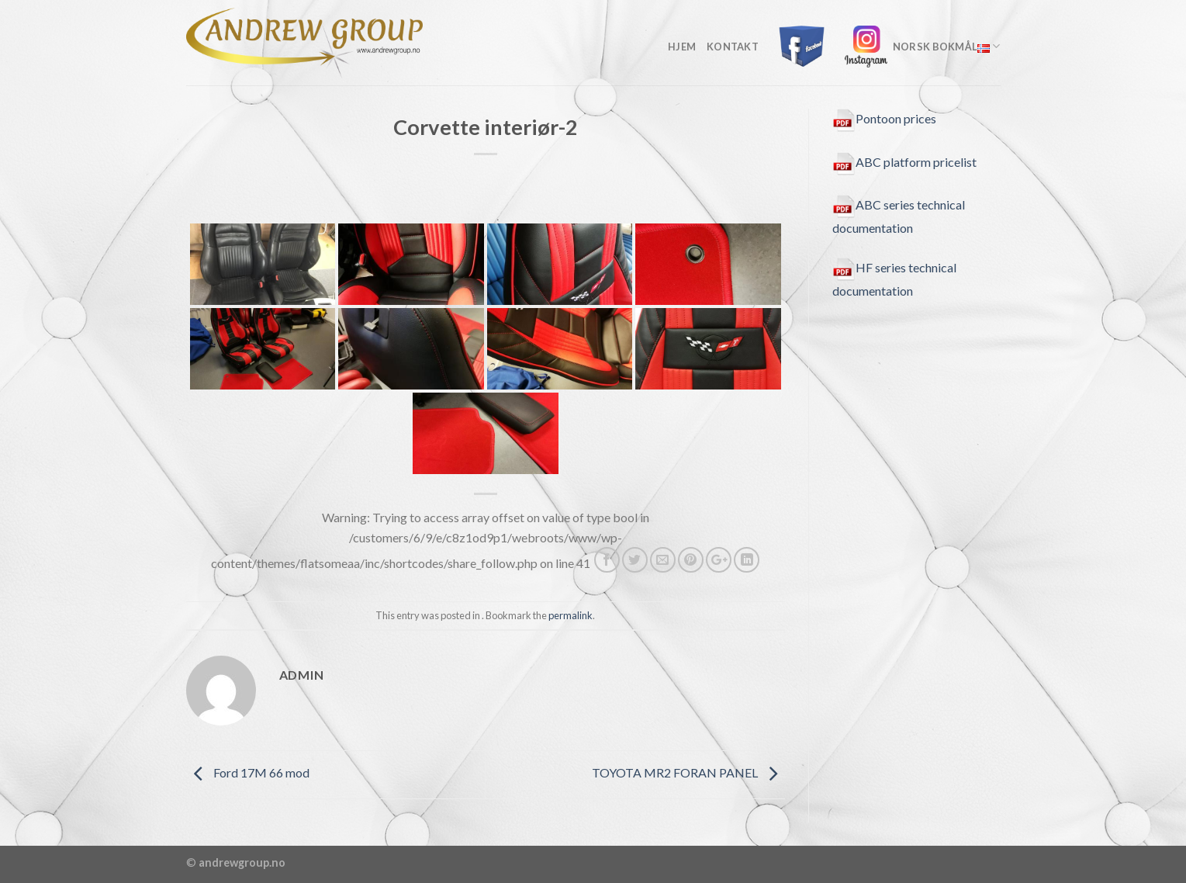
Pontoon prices (884, 118)
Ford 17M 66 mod (247, 772)
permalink (570, 615)
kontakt (733, 46)
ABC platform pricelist (904, 161)
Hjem (682, 46)
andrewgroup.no (242, 862)
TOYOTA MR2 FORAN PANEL (688, 772)
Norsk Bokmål (947, 46)
